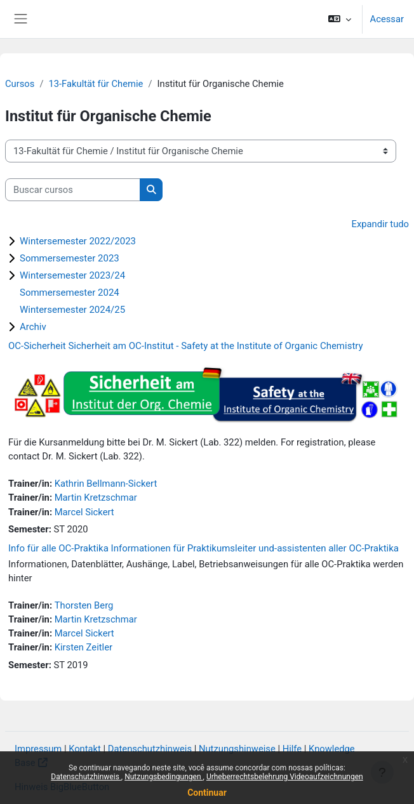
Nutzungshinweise (237, 749)
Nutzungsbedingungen (163, 776)
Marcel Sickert (84, 512)
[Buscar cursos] (72, 189)
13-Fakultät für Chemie (95, 83)
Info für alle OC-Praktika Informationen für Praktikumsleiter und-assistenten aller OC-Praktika (203, 548)
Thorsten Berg (84, 605)
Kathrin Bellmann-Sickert (106, 483)
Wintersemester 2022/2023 (78, 241)
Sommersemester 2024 (69, 292)
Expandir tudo (380, 224)
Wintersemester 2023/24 (72, 275)
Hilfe (292, 749)
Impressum (38, 749)
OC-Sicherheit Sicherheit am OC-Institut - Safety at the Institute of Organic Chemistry (185, 346)
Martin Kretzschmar (96, 497)
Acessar (387, 19)
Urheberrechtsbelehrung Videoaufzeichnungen (284, 776)
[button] (339, 19)
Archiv (33, 327)
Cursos (19, 83)
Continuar (207, 793)
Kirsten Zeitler (83, 647)
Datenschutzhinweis (86, 776)
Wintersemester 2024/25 (72, 309)
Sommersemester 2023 (69, 258)
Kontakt (85, 749)
